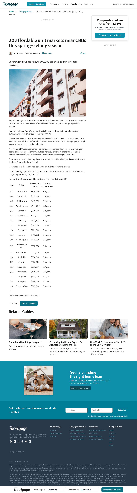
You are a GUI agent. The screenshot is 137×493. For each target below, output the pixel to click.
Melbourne (112, 433)
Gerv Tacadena (18, 53)
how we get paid (49, 470)
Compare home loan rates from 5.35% (110, 22)
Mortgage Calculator (95, 436)
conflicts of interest (31, 470)
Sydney (111, 430)
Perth (110, 442)
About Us (53, 430)
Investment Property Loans (78, 436)
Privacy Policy (123, 416)
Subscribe (122, 410)
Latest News (117, 4)
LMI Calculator (93, 433)
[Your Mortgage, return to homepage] (10, 4)
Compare (53, 4)
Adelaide (111, 439)
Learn (64, 4)
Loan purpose (39, 490)
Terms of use (20, 452)
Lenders (88, 4)
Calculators (75, 4)
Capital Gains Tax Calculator (97, 430)
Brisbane (112, 436)
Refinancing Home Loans (77, 433)
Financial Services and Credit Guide (49, 482)
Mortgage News (25, 11)
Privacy (12, 452)
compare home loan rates (110, 35)
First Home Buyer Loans (77, 439)
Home (11, 11)
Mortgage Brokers (128, 4)
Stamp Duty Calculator (96, 439)
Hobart (111, 445)
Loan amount (73, 490)
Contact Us (53, 436)
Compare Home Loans (36, 4)
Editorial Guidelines (56, 433)
